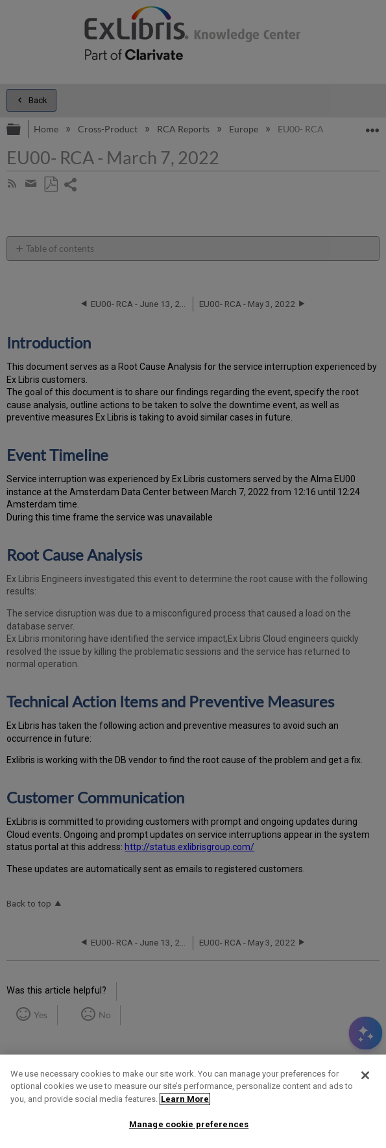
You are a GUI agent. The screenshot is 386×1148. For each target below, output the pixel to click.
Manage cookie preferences (188, 1124)
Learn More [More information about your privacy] (185, 1099)
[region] (193, 1101)
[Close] (365, 1075)
